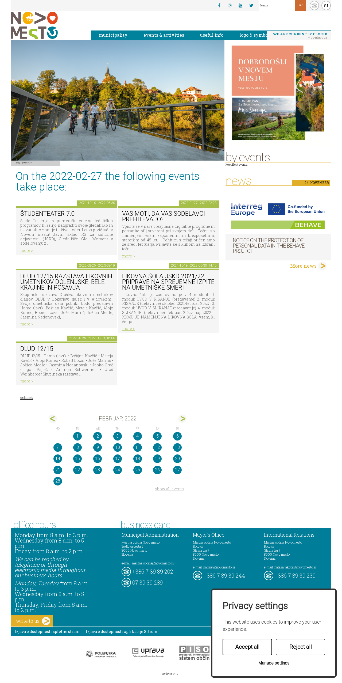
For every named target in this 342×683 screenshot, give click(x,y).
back (28, 398)
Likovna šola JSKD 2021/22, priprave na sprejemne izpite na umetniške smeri (168, 282)
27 (177, 469)
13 (177, 447)
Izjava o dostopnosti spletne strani (47, 631)
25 (137, 469)
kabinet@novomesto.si (219, 567)
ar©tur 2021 (171, 674)
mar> (182, 419)
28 (57, 481)
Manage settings (273, 663)
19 (157, 458)
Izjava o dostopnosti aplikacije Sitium (122, 631)
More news (303, 266)
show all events (169, 488)
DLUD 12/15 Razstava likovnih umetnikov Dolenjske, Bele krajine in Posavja (66, 282)
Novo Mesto (47, 25)
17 (117, 458)
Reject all (300, 647)
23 (97, 469)
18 (137, 458)
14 (57, 458)
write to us (33, 621)
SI (326, 5)
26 (157, 469)
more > (26, 250)
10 (117, 447)
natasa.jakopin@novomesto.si (295, 567)
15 (77, 458)
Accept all (247, 647)
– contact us (300, 36)
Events (27, 162)
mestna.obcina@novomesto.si (153, 563)
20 (177, 458)
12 (157, 447)
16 (97, 458)
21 (57, 469)
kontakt (314, 5)
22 (77, 469)
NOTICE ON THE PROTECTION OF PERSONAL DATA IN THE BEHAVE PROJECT (268, 245)
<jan (53, 419)
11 (137, 447)
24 (117, 469)
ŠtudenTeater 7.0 (47, 213)
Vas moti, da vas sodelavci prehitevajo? (163, 216)
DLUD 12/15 (36, 348)
